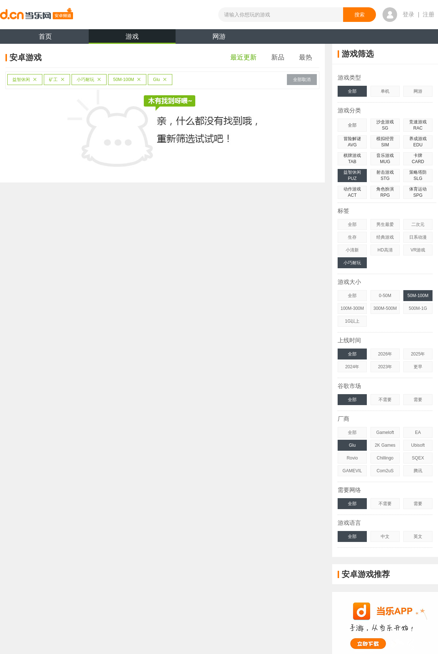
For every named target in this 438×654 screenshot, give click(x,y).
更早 (418, 366)
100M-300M (352, 308)
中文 (385, 536)
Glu (160, 79)
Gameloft (385, 432)
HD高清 (384, 250)
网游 (219, 36)
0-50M (385, 295)
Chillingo (385, 458)
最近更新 (243, 57)
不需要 (385, 399)
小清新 (352, 250)
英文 (418, 536)
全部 (352, 91)
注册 (428, 14)
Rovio (352, 458)
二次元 (417, 224)
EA (418, 432)
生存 (352, 237)
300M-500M (385, 308)
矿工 (57, 79)
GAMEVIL (352, 470)
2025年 (418, 354)
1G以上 (352, 321)
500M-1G (418, 308)
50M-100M (127, 79)
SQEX (418, 458)
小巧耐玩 (89, 79)
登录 (408, 14)
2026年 (385, 354)
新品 (277, 57)
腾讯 (418, 470)
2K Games (385, 445)
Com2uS (385, 470)
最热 (305, 57)
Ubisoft (417, 445)
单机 (385, 91)
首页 (45, 36)
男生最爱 (385, 224)
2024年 (352, 366)
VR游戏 (418, 250)
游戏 (132, 38)
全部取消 (302, 79)
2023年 (385, 366)
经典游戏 (385, 237)
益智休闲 (24, 79)
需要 (418, 399)
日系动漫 (418, 237)
